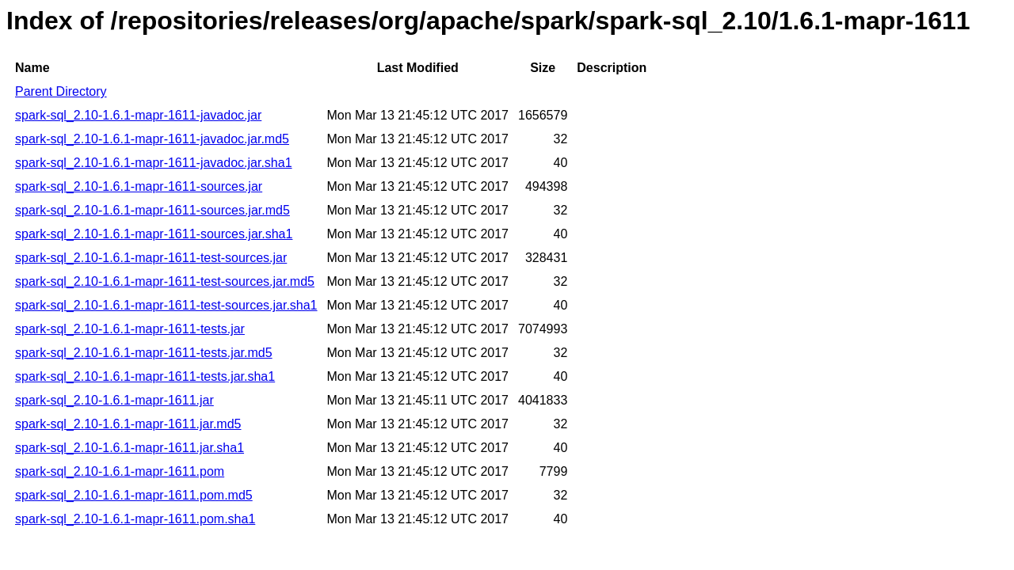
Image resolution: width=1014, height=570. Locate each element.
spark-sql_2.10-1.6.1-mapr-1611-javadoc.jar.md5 (152, 139)
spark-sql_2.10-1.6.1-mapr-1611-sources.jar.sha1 (153, 234)
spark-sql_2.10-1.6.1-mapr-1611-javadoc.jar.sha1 (153, 162)
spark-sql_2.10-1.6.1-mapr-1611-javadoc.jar (138, 115)
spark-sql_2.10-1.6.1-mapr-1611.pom (119, 471)
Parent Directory (61, 91)
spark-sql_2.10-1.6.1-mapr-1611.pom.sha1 (135, 519)
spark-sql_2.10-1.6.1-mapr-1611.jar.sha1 (129, 447)
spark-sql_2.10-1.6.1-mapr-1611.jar (114, 400)
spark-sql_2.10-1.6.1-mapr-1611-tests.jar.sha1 (145, 376)
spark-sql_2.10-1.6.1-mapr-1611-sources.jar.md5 (152, 210)
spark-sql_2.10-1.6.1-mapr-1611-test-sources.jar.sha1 (166, 305)
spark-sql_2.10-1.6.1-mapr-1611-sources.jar (138, 186)
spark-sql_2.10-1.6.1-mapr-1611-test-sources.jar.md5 (164, 281)
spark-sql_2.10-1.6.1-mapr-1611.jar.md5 (128, 424)
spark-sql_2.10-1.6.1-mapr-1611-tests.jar (130, 329)
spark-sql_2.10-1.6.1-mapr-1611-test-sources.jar (151, 257)
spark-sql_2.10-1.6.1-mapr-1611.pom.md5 (134, 495)
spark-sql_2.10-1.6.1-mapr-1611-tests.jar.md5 (144, 352)
